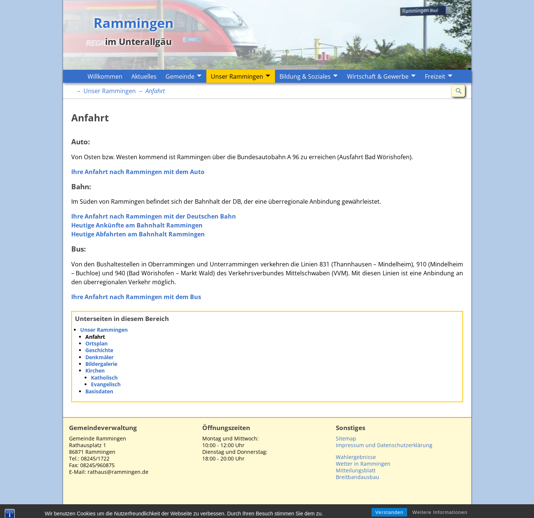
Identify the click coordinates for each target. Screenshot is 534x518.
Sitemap (346, 438)
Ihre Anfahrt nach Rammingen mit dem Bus (136, 297)
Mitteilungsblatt (356, 470)
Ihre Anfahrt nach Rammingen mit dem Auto (137, 172)
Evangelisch (106, 384)
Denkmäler (99, 357)
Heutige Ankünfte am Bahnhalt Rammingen (137, 225)
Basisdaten (99, 391)
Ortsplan (96, 343)
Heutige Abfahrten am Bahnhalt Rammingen (138, 234)
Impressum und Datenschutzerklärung (384, 445)
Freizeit (435, 76)
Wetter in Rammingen (363, 463)
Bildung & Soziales (305, 76)
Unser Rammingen (237, 76)
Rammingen (134, 22)
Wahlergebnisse (356, 456)
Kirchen (95, 370)
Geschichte (99, 350)
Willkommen (105, 76)
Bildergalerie (101, 363)
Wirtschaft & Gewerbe (378, 76)
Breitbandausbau (357, 477)
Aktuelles (144, 76)
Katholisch (104, 377)
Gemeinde (180, 76)
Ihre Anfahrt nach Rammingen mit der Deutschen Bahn (153, 216)
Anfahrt (95, 336)
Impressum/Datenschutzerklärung (418, 507)
